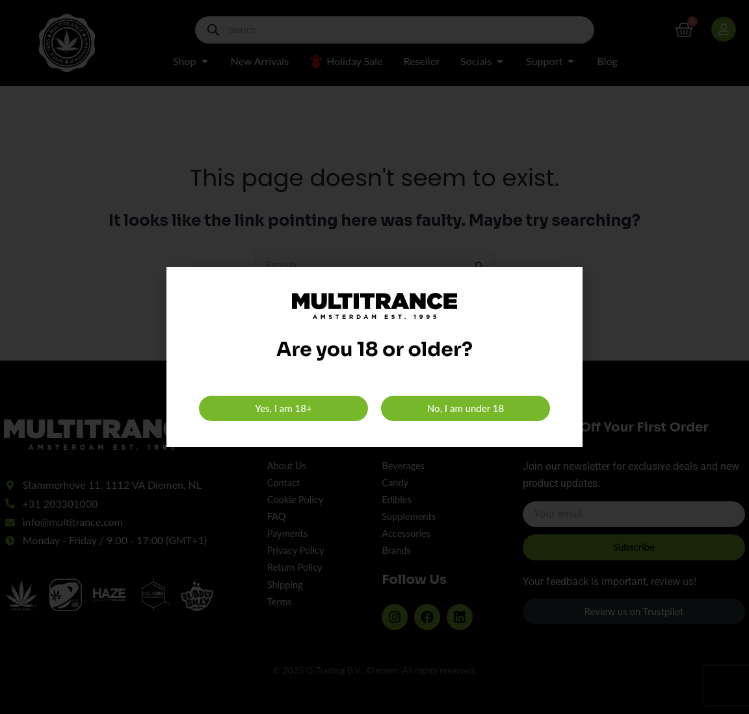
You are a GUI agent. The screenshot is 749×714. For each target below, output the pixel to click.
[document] (374, 357)
